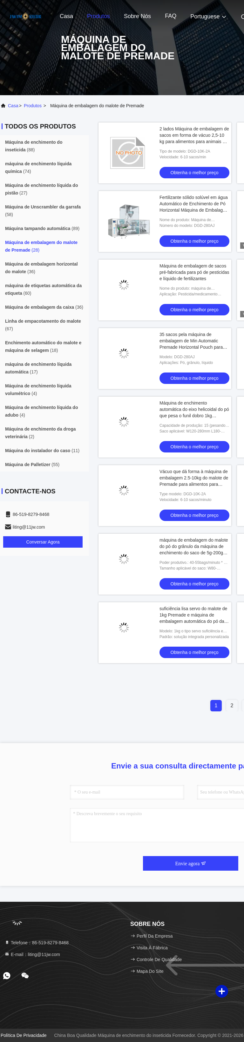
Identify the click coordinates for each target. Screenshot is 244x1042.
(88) (33, 146)
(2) (40, 432)
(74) (38, 167)
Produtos (98, 16)
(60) (43, 289)
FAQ (170, 16)
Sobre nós (137, 16)
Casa (66, 16)
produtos (33, 105)
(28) (41, 246)
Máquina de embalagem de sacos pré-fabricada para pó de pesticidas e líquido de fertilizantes (194, 272)
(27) (41, 189)
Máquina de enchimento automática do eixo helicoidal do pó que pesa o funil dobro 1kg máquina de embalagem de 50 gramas (194, 415)
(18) (43, 346)
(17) (38, 368)
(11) (42, 450)
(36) (41, 267)
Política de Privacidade (24, 1035)
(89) (42, 228)
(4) (38, 389)
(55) (32, 464)
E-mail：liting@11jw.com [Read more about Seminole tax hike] (32, 954)
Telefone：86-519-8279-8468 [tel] (36, 942)
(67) (43, 325)
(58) (43, 210)
